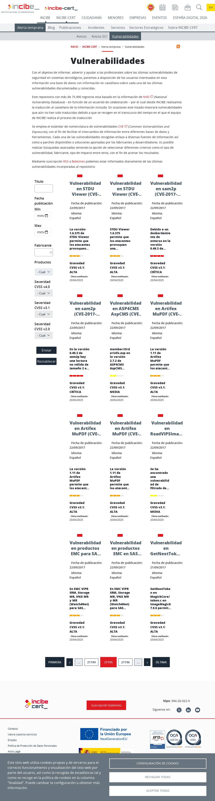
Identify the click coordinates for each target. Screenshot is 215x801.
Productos (42, 262)
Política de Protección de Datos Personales (32, 745)
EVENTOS (159, 17)
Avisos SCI (99, 36)
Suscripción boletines (106, 705)
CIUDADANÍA (92, 17)
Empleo (12, 740)
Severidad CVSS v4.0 (42, 284)
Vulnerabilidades (125, 36)
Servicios (118, 27)
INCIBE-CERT (66, 17)
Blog (51, 27)
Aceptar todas (157, 791)
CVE (121, 126)
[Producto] (43, 272)
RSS (66, 161)
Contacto (13, 728)
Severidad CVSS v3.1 (42, 305)
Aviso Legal (14, 751)
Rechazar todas (157, 777)
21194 (91, 662)
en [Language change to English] (211, 7)
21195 (108, 662)
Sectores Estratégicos (146, 27)
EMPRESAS (137, 17)
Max (37, 225)
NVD (146, 97)
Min (37, 209)
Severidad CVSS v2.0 (42, 326)
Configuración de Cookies (158, 763)
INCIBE (45, 17)
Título (39, 181)
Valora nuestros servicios (22, 734)
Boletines (78, 161)
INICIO (74, 46)
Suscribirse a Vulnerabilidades (178, 46)
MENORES (116, 17)
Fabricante (42, 245)
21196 (125, 662)
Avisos (82, 36)
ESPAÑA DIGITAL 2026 (190, 17)
